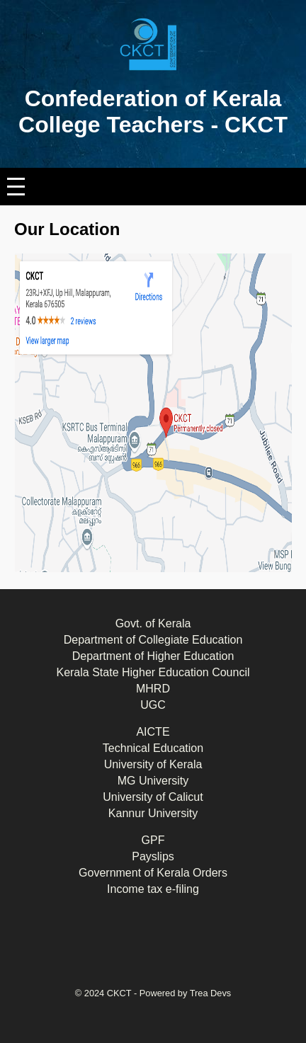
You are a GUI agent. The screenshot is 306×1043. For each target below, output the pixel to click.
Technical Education (153, 748)
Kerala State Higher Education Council (152, 672)
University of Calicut (153, 797)
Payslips (153, 856)
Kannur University (153, 813)
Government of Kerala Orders (153, 873)
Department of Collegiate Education (153, 640)
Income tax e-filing (153, 889)
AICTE (152, 732)
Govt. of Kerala (153, 623)
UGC (153, 705)
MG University (153, 781)
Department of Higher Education (153, 656)
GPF (153, 840)
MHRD (153, 689)
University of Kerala (153, 764)
